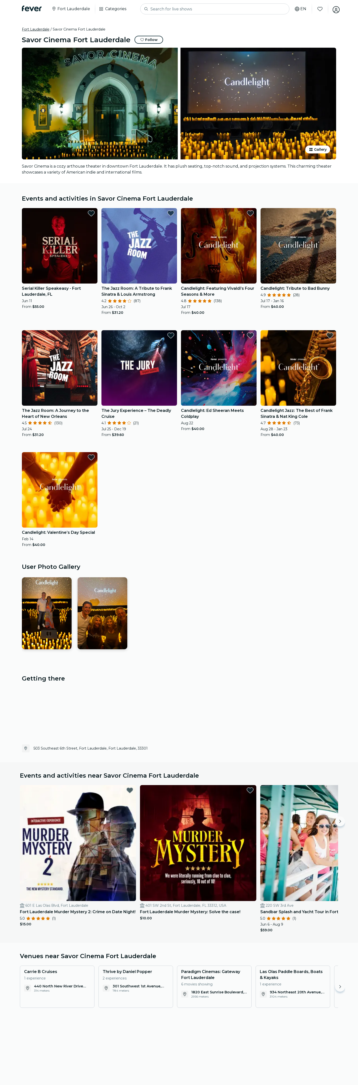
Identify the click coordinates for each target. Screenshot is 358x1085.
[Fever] (32, 8)
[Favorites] (318, 8)
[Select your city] (70, 9)
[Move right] (340, 821)
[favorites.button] (91, 213)
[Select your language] (299, 9)
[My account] (334, 8)
